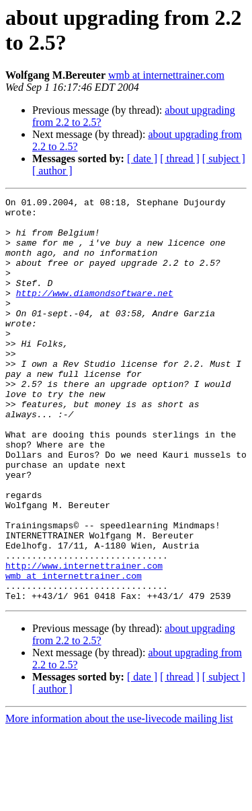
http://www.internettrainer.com (84, 640)
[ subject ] (223, 158)
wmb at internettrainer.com (166, 75)
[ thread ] (180, 158)
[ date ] (142, 158)
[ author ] (52, 170)
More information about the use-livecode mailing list (119, 799)
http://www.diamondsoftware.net (94, 313)
